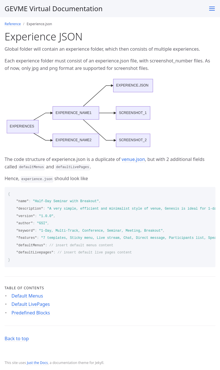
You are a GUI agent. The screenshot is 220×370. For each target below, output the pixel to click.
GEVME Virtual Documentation (54, 8)
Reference (13, 23)
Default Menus (27, 296)
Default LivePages (30, 304)
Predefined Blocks (30, 313)
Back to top (17, 338)
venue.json (133, 159)
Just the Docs (37, 362)
